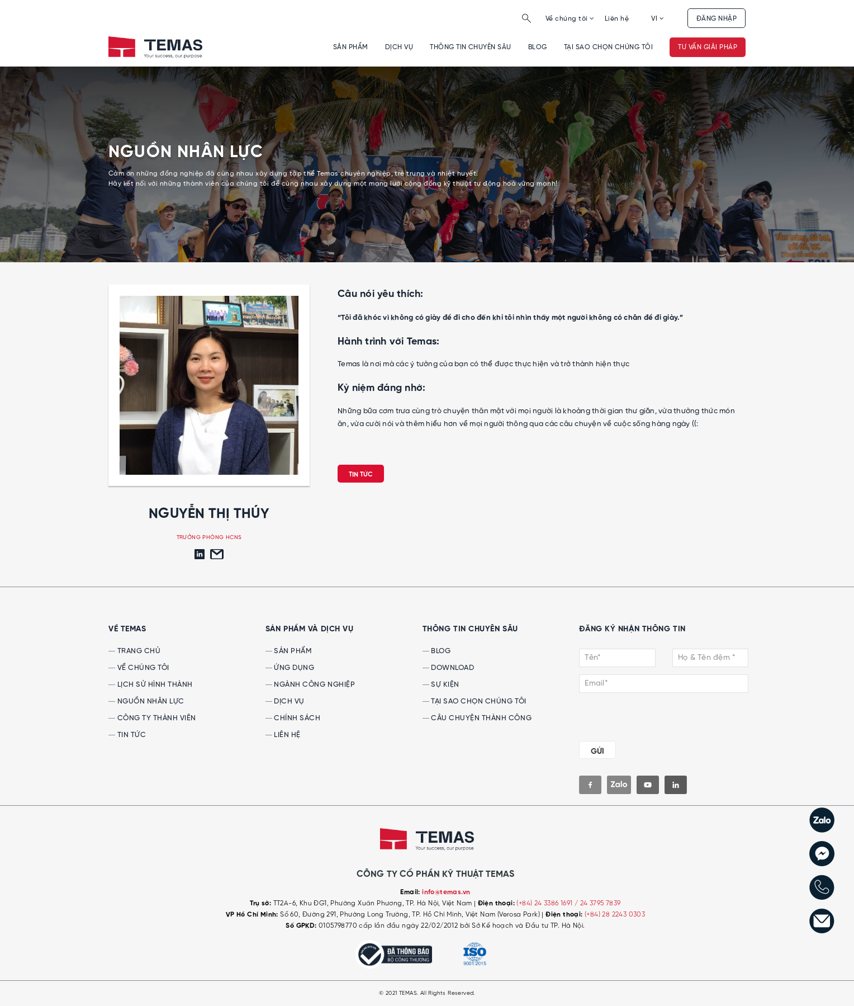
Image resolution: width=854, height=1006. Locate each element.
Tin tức (361, 474)
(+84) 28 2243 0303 (615, 914)
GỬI (597, 751)
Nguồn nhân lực (146, 701)
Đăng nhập (716, 18)
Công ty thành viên (152, 718)
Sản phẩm (350, 47)
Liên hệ (617, 18)
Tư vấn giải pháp (707, 47)
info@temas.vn (446, 892)
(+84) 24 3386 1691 (545, 903)
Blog (537, 47)
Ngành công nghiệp (310, 684)
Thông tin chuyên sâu (470, 47)
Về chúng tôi (570, 18)
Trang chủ (134, 651)
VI (657, 18)
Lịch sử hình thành (150, 684)
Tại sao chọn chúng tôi (608, 47)
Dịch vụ (399, 47)
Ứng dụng (290, 668)
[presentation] (647, 714)
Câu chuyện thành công (477, 718)
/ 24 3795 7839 (598, 903)
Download (449, 668)
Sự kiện (441, 684)
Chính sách (293, 718)
